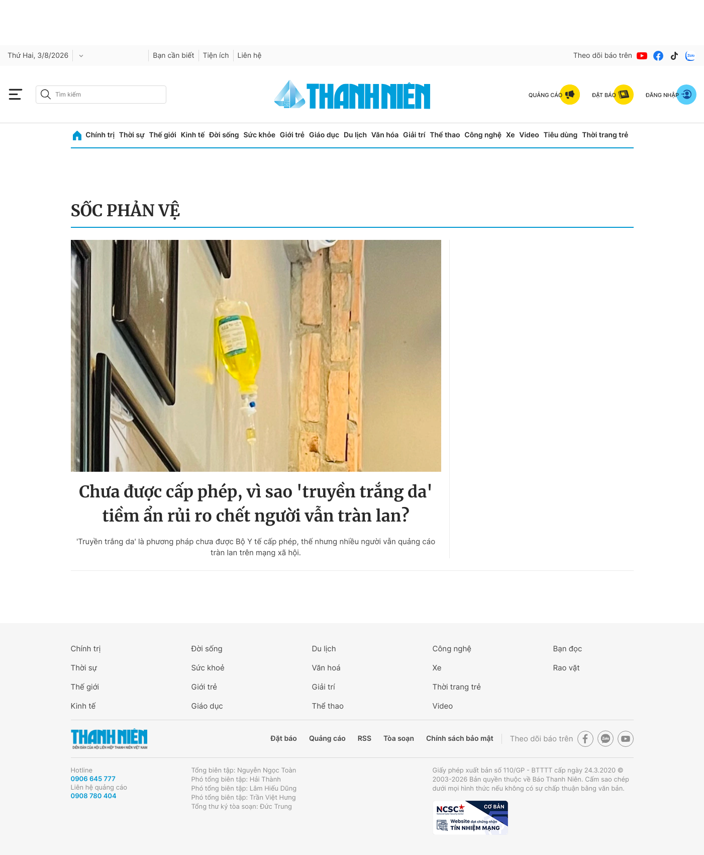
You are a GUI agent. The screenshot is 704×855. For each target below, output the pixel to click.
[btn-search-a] (46, 94)
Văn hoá (326, 667)
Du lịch (355, 135)
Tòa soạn (398, 738)
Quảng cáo (327, 738)
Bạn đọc (567, 648)
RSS (364, 738)
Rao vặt (566, 667)
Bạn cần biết (173, 55)
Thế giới (162, 135)
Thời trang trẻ (605, 135)
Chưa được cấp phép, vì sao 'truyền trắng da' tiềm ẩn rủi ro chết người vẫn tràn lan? (255, 504)
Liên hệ (250, 55)
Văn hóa (385, 135)
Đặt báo (284, 738)
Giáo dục (324, 135)
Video (529, 135)
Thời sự (132, 135)
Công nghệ (482, 135)
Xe (510, 135)
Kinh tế (193, 135)
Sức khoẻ (208, 667)
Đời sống (224, 135)
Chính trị (100, 135)
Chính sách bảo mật (459, 738)
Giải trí (414, 135)
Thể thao (445, 135)
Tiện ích (216, 55)
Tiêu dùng (561, 135)
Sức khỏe (259, 135)
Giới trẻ (292, 135)
